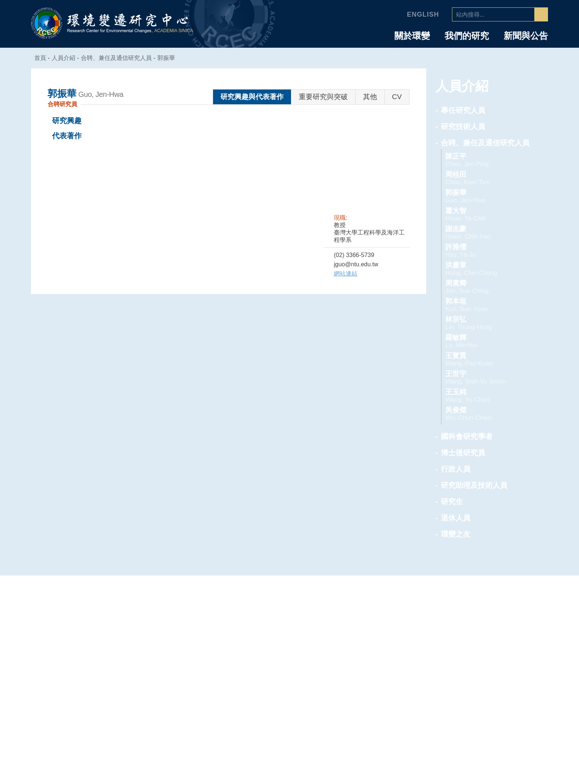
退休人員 (455, 517)
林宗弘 (483, 323)
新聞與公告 (526, 35)
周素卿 (483, 287)
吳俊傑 (483, 413)
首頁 (41, 57)
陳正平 (483, 160)
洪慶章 (483, 268)
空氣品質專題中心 (392, 625)
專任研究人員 (463, 110)
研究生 (452, 501)
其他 (370, 96)
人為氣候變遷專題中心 (398, 615)
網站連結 (345, 273)
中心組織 (299, 635)
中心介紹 (304, 602)
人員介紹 (487, 602)
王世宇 (483, 377)
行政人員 (455, 469)
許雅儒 (483, 250)
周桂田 (483, 178)
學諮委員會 (302, 645)
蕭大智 (483, 214)
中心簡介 (299, 615)
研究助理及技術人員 (474, 485)
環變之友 (455, 534)
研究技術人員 (463, 126)
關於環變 (412, 35)
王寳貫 (483, 359)
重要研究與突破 (323, 96)
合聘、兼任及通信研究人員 (120, 57)
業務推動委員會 (309, 655)
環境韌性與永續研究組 (398, 645)
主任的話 (299, 625)
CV (397, 96)
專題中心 (384, 602)
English (424, 14)
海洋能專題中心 (389, 635)
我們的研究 (467, 35)
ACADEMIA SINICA (174, 30)
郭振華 (170, 57)
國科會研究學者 (467, 436)
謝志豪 (483, 232)
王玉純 (483, 395)
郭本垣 (483, 305)
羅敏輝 (483, 341)
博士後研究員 (463, 452)
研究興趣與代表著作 (252, 96)
